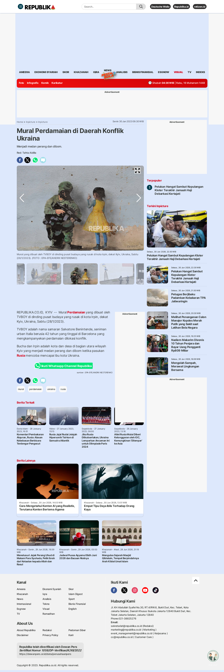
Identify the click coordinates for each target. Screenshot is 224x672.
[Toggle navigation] (20, 6)
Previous (22, 246)
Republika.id (181, 6)
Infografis (32, 82)
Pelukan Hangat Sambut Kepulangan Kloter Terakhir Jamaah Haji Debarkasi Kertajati (179, 190)
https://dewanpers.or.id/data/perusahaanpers (45, 653)
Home (20, 121)
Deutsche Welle (160, 6)
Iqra (45, 593)
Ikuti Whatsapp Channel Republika (64, 366)
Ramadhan (49, 613)
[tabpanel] (80, 273)
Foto (21, 82)
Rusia (21, 355)
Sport (71, 598)
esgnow (163, 72)
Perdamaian (76, 312)
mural (21, 389)
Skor (71, 589)
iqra (96, 72)
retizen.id (199, 6)
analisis (121, 72)
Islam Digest (75, 593)
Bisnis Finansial (142, 72)
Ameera (21, 589)
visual (178, 72)
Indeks (200, 72)
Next (139, 246)
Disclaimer (22, 635)
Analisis (47, 598)
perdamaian (35, 389)
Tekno (46, 603)
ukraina (51, 389)
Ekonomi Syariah (46, 72)
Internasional (24, 603)
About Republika (26, 630)
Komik (45, 82)
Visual (46, 608)
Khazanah (22, 593)
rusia (63, 389)
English (72, 608)
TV (189, 72)
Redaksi (47, 630)
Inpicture (30, 121)
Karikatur (57, 82)
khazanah (81, 72)
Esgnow (21, 608)
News (107, 71)
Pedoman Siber (77, 630)
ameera (24, 72)
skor (65, 72)
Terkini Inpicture (157, 206)
